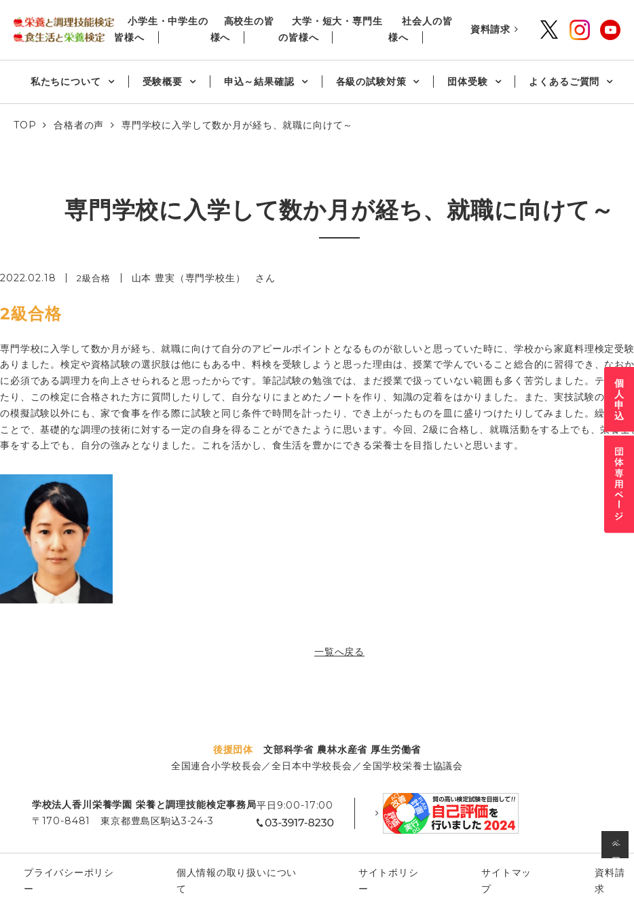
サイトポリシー (383, 857)
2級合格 (95, 278)
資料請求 (490, 29)
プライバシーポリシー (110, 857)
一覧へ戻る (339, 652)
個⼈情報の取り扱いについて (254, 857)
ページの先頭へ (617, 847)
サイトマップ (475, 857)
